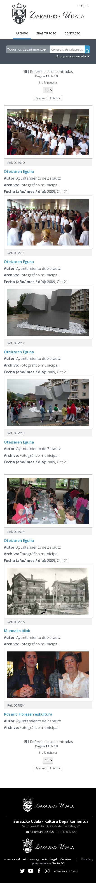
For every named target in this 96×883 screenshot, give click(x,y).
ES (87, 5)
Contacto (72, 33)
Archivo (22, 33)
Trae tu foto (46, 33)
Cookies (65, 859)
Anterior (55, 98)
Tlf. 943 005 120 (66, 832)
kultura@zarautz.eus (40, 832)
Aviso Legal (49, 859)
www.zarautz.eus (66, 871)
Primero (41, 98)
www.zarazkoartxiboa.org (21, 859)
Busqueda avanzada (71, 56)
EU (79, 5)
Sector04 (58, 863)
